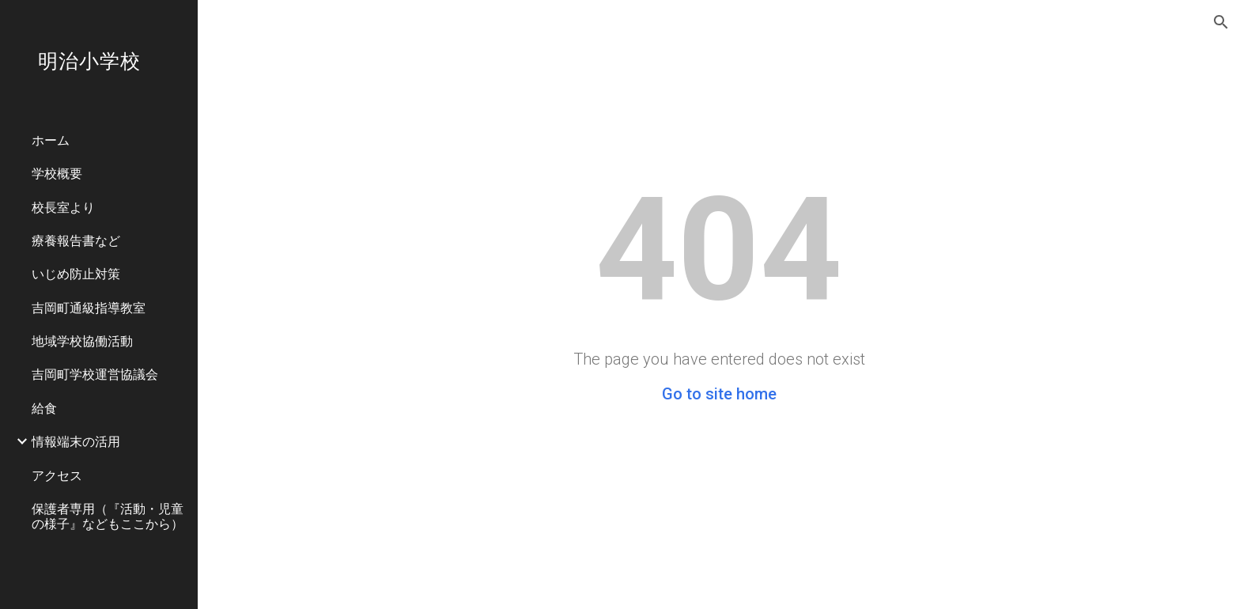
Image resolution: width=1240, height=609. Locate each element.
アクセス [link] (57, 474)
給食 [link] (44, 407)
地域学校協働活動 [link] (82, 340)
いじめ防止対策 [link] (76, 273)
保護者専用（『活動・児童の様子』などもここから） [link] (107, 516)
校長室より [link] (63, 206)
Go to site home (719, 393)
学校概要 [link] (57, 172)
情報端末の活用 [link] (76, 440)
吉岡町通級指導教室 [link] (89, 307)
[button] (1221, 22)
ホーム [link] (51, 139)
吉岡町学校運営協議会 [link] (95, 373)
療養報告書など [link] (76, 240)
